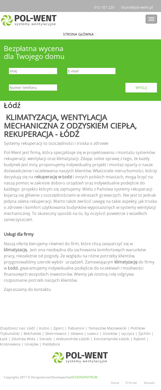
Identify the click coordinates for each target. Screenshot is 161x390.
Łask (4, 338)
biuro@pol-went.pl (139, 7)
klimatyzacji (67, 158)
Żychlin (145, 333)
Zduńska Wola (23, 338)
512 (97, 7)
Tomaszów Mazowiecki (107, 328)
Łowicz (93, 333)
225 (110, 7)
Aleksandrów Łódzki (73, 338)
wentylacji (37, 158)
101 (104, 7)
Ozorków (110, 333)
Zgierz (58, 328)
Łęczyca (128, 333)
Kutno (44, 328)
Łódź (31, 328)
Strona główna (78, 34)
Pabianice (76, 328)
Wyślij (141, 87)
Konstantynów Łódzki (112, 338)
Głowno (77, 333)
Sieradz (46, 338)
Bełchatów (33, 333)
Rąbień (140, 338)
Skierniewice (56, 333)
